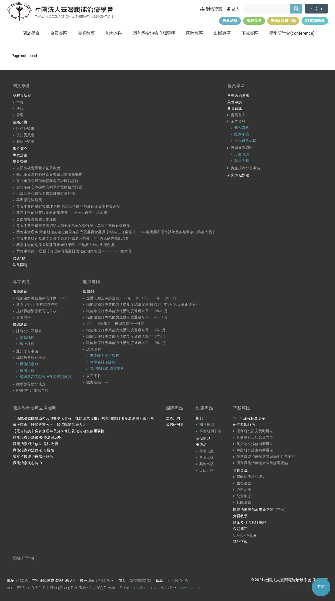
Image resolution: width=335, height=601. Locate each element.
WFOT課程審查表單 (249, 418)
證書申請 (241, 154)
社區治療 (244, 502)
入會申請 (234, 102)
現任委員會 (25, 135)
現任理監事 (25, 129)
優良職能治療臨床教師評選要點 (262, 463)
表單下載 (93, 376)
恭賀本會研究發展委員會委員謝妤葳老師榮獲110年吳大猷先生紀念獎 (72, 238)
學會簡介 (20, 149)
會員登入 (238, 115)
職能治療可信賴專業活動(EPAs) (42, 298)
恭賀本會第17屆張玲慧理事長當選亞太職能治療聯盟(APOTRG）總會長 (74, 251)
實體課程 (27, 337)
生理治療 (244, 483)
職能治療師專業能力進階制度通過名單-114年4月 (126, 336)
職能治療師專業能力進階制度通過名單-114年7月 (126, 330)
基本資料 (238, 121)
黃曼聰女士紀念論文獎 (255, 437)
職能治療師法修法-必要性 (33, 450)
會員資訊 (234, 108)
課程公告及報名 (29, 331)
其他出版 (206, 464)
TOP (321, 587)
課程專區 (254, 20)
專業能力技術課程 (104, 356)
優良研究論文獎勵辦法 (255, 431)
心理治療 (244, 489)
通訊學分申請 (27, 351)
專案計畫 (20, 155)
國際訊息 (173, 418)
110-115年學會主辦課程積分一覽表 (115, 324)
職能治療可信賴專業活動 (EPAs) (259, 510)
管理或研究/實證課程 (107, 368)
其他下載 (240, 542)
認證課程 (93, 349)
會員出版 (206, 458)
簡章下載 (241, 161)
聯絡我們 (20, 259)
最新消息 (229, 20)
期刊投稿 (206, 424)
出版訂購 (206, 470)
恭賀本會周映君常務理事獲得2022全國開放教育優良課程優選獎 (68, 206)
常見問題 (20, 265)
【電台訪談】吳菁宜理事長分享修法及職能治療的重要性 (59, 431)
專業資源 (240, 470)
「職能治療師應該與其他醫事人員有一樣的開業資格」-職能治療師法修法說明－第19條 (83, 418)
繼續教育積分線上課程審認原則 (45, 377)
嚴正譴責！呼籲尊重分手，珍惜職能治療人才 (49, 424)
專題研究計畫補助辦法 (255, 450)
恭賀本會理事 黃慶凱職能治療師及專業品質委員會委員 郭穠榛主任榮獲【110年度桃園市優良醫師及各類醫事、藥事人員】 (116, 232)
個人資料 (241, 128)
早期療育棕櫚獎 (29, 200)
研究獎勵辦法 (238, 175)
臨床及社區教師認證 (249, 522)
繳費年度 (241, 134)
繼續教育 (20, 325)
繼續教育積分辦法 (31, 357)
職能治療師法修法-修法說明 (35, 444)
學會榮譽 (20, 161)
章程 (20, 102)
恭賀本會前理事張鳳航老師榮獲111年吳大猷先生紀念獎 (61, 213)
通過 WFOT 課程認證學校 (37, 304)
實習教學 (23, 317)
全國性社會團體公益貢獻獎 (38, 168)
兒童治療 (244, 496)
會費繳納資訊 (238, 96)
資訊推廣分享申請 (245, 168)
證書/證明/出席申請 (32, 390)
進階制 (88, 292)
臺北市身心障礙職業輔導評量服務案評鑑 (49, 187)
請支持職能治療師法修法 (33, 457)
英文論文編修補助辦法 (255, 444)
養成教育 (20, 292)
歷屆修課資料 (242, 148)
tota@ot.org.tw (145, 588)
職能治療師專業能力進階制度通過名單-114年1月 (126, 343)
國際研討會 (175, 424)
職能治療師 (29, 364)
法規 (20, 108)
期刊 (199, 418)
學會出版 (206, 451)
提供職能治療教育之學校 (36, 311)
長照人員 (27, 370)
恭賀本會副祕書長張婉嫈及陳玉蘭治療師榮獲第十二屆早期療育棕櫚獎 (73, 225)
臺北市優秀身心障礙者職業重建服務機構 (49, 174)
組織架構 (20, 122)
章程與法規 (22, 96)
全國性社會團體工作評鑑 (36, 219)
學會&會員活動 (283, 20)
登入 (233, 8)
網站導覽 (211, 8)
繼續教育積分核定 (31, 384)
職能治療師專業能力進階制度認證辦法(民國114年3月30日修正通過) (141, 304)
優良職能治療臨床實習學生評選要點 (266, 457)
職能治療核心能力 (27, 463)
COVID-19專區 (245, 535)
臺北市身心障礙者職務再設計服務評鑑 (47, 181)
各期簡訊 (203, 438)
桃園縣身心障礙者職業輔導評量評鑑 (45, 194)
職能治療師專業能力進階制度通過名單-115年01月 (127, 311)
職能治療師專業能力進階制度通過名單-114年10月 (127, 317)
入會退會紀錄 (245, 140)
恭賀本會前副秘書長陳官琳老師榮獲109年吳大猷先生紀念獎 (65, 245)
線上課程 (27, 344)
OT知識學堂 (315, 20)
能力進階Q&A (97, 382)
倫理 (20, 115)
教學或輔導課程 (103, 362)
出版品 (201, 445)
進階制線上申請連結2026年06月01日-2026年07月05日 (131, 298)
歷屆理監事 (25, 141)
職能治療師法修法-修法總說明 (37, 437)
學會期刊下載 (210, 431)
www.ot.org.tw (189, 588)
